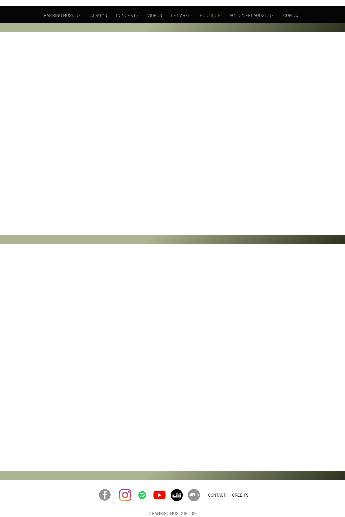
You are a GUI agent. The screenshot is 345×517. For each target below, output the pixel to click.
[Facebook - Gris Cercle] (105, 495)
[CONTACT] (217, 495)
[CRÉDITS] (240, 495)
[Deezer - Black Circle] (177, 495)
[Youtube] (159, 495)
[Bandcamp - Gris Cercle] (194, 495)
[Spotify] (142, 495)
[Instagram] (125, 495)
